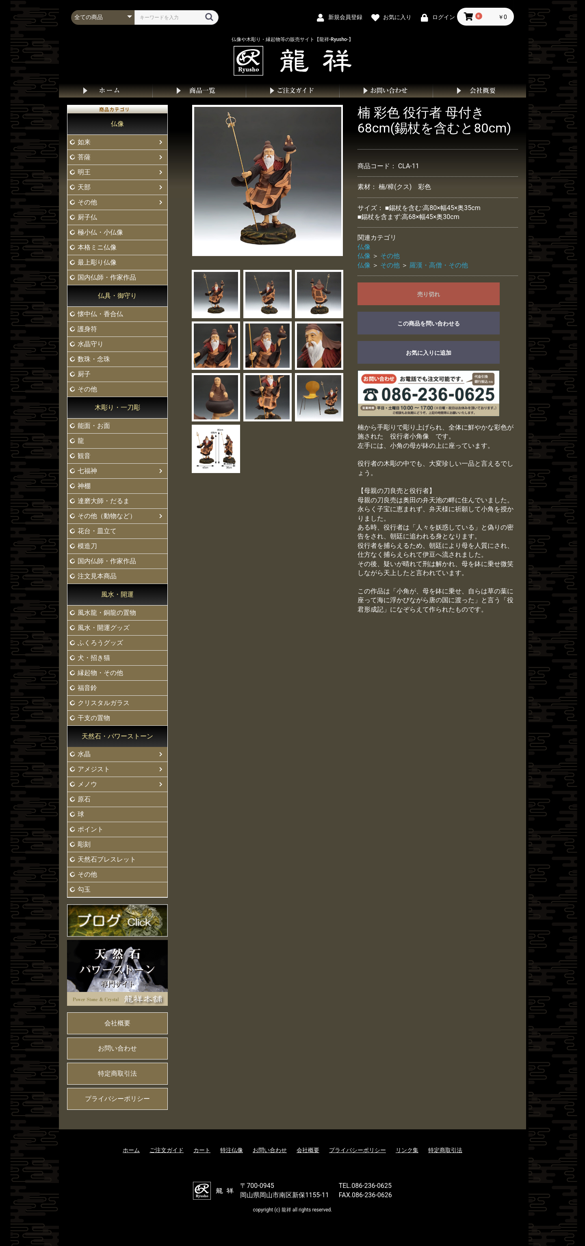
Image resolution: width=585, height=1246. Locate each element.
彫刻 (84, 844)
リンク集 (407, 1150)
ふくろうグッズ (100, 643)
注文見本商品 (97, 576)
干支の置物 (94, 718)
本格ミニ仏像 (97, 247)
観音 (84, 456)
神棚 (84, 486)
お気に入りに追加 (428, 352)
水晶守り (91, 344)
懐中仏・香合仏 (100, 314)
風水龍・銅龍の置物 (107, 612)
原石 (84, 799)
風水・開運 (117, 594)
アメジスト (94, 769)
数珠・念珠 (94, 359)
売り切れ (428, 294)
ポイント (91, 829)
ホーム (105, 90)
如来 (84, 142)
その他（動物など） (107, 516)
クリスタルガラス (104, 703)
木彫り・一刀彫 (117, 407)
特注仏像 (231, 1150)
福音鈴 (87, 688)
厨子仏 (87, 217)
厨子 (84, 374)
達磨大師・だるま (104, 501)
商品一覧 (199, 90)
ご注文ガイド (292, 90)
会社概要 (479, 90)
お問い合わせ (386, 90)
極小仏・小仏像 (100, 232)
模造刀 (87, 546)
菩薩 (84, 157)
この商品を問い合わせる (428, 323)
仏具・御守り (117, 296)
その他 (87, 202)
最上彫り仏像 (97, 262)
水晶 (84, 754)
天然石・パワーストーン (117, 736)
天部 (84, 187)
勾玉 (84, 889)
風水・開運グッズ (104, 628)
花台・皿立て (97, 531)
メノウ (87, 784)
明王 (84, 172)
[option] (267, 180)
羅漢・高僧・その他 (439, 265)
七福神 (87, 471)
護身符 (87, 329)
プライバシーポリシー (117, 1099)
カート (201, 1150)
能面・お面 (94, 426)
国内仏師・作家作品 (107, 277)
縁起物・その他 (100, 673)
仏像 (117, 124)
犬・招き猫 (94, 658)
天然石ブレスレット (107, 859)
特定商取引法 (117, 1073)
